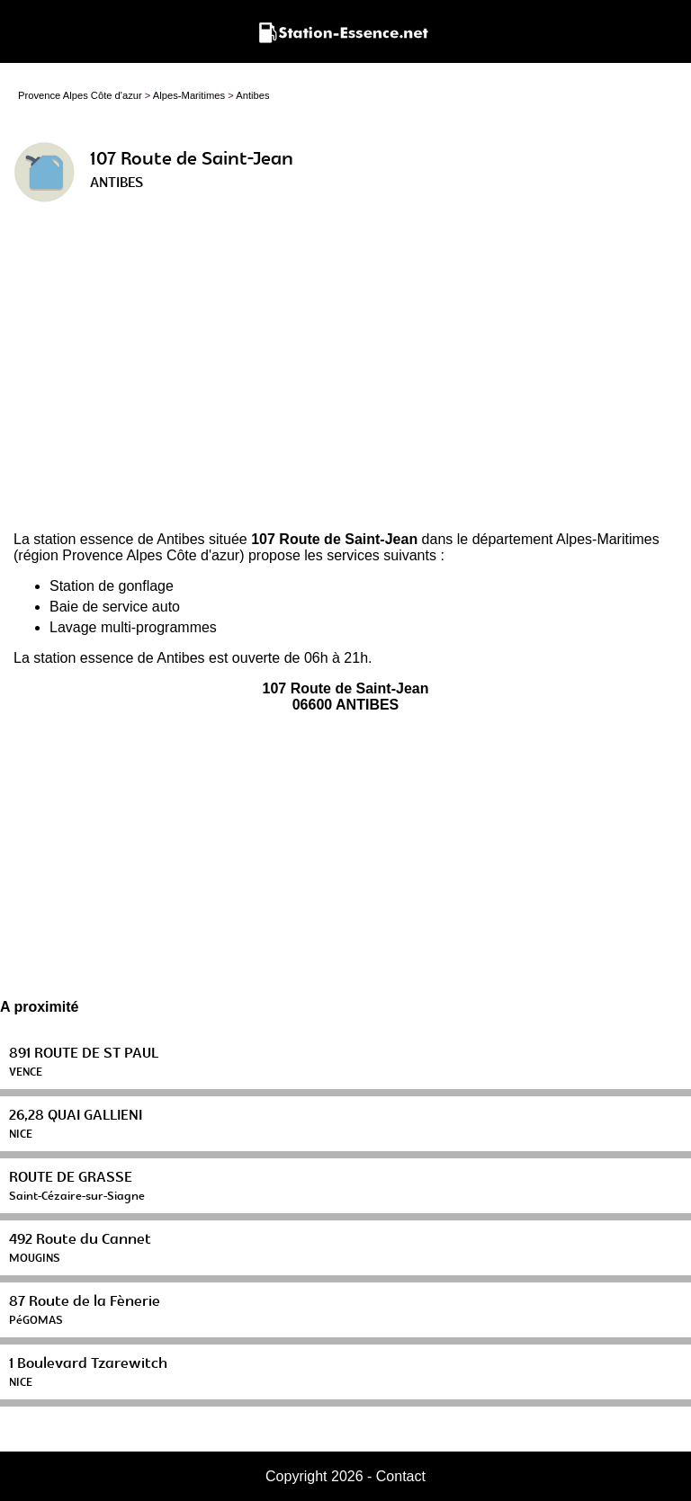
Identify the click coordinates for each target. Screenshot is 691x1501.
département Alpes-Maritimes (566, 539)
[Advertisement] (345, 374)
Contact (401, 1476)
